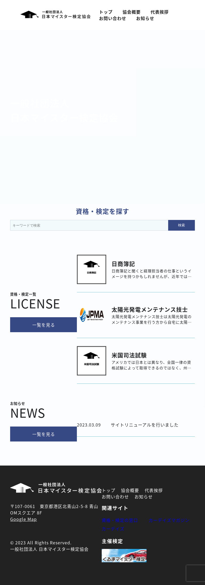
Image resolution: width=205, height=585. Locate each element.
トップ (106, 12)
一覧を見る (43, 324)
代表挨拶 (160, 12)
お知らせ (145, 18)
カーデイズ (113, 528)
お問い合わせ (112, 18)
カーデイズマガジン (169, 520)
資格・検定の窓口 (120, 520)
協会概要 (132, 12)
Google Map (23, 519)
